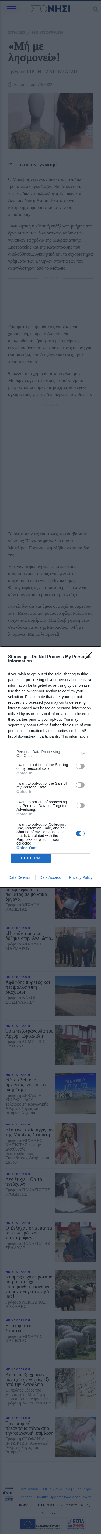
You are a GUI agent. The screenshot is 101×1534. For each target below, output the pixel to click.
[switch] (80, 766)
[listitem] (50, 753)
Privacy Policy (80, 877)
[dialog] (50, 767)
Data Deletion (20, 877)
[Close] (90, 657)
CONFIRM (31, 858)
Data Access (50, 877)
